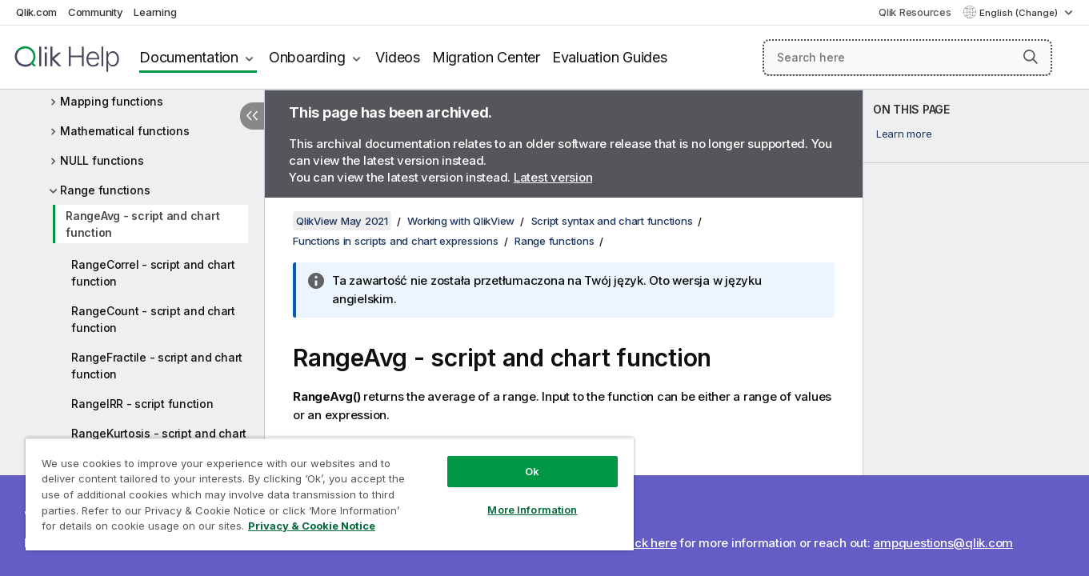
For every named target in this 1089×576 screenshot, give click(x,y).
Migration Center (486, 57)
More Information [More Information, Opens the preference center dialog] (532, 509)
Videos (397, 57)
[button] (1031, 57)
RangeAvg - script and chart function (142, 224)
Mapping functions (111, 101)
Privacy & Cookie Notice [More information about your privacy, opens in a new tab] (311, 525)
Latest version (553, 177)
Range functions (105, 190)
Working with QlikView (460, 220)
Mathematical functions (125, 131)
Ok (532, 471)
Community (95, 12)
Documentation (188, 57)
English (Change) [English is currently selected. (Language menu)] (1019, 12)
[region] (330, 494)
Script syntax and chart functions (612, 220)
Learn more (904, 133)
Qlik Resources (915, 12)
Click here (648, 542)
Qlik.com (36, 12)
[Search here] (907, 57)
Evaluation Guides (609, 57)
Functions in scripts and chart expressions (395, 240)
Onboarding (307, 57)
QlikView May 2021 (342, 220)
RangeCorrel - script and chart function (153, 273)
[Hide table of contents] (252, 116)
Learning (155, 12)
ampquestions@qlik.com (943, 542)
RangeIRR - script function (142, 403)
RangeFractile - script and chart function (156, 365)
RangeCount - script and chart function (153, 319)
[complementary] (976, 333)
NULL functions (102, 160)
